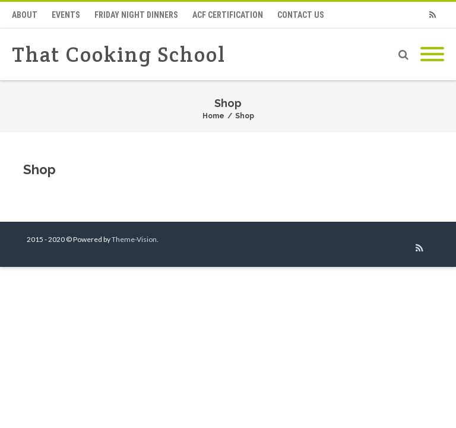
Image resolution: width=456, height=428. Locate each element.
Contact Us (300, 15)
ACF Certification (227, 15)
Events (66, 15)
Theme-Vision (134, 239)
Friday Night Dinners (136, 15)
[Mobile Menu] (432, 54)
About (24, 15)
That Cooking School (119, 54)
